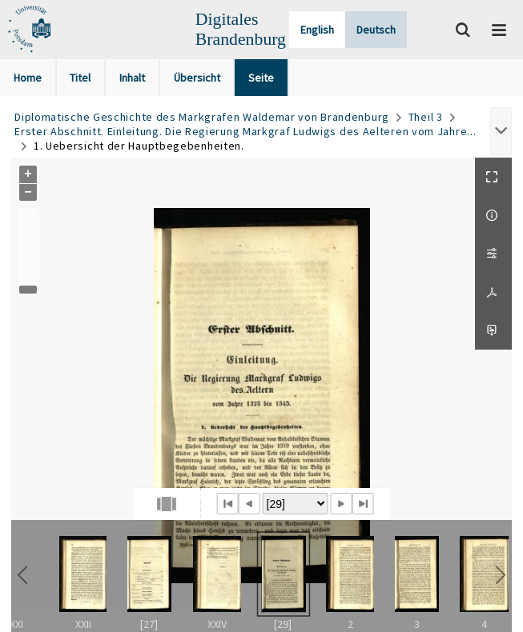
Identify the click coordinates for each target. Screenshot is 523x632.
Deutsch (376, 29)
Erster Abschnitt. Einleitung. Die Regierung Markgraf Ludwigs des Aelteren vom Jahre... (245, 131)
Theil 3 (425, 117)
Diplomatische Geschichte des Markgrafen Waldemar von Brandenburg (201, 117)
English (317, 29)
